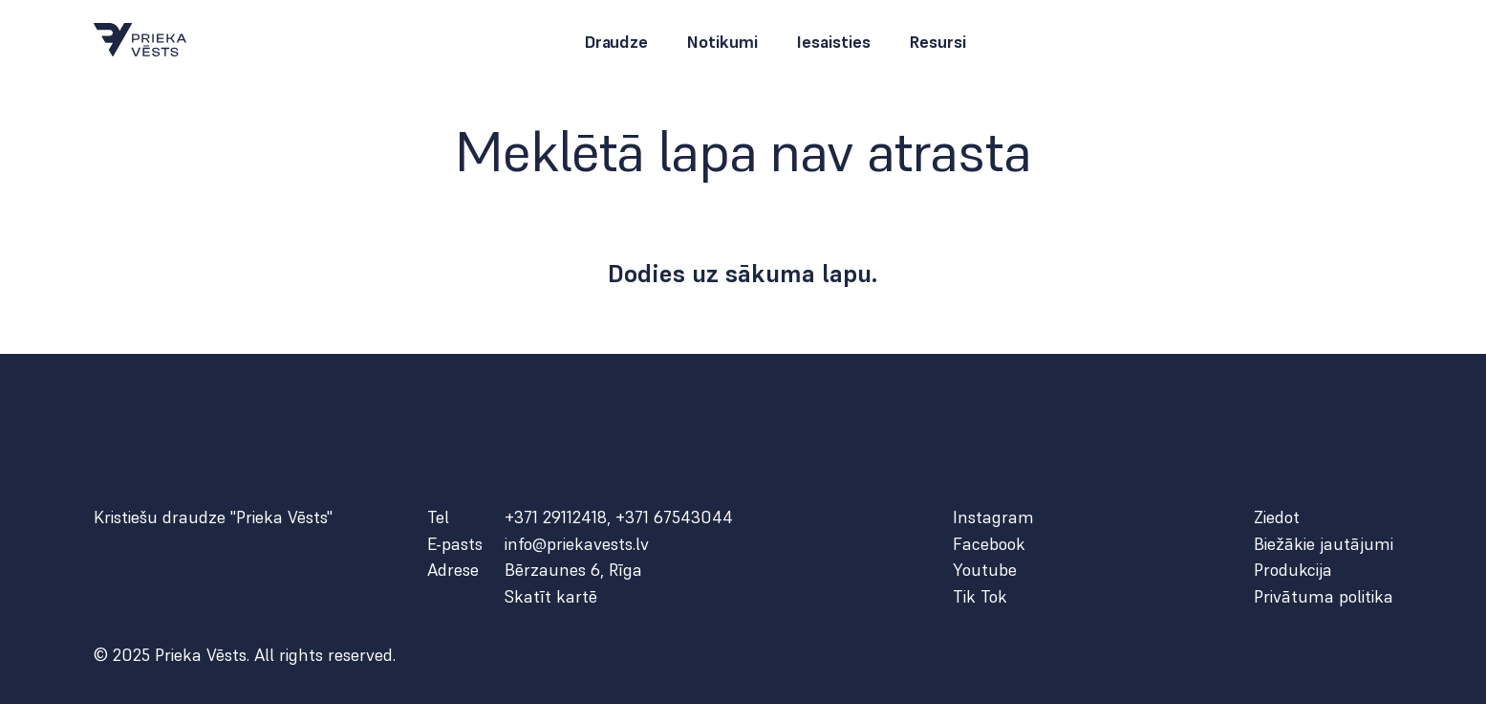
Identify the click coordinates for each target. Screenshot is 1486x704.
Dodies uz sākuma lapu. (743, 273)
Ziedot (1277, 517)
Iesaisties (833, 42)
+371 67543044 (674, 517)
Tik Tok (980, 596)
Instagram (993, 517)
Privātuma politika (1323, 596)
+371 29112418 (556, 517)
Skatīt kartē (551, 596)
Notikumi (722, 42)
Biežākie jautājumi (1323, 544)
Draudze (616, 42)
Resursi (937, 42)
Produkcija (1293, 570)
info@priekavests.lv (577, 544)
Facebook (989, 544)
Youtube (985, 570)
